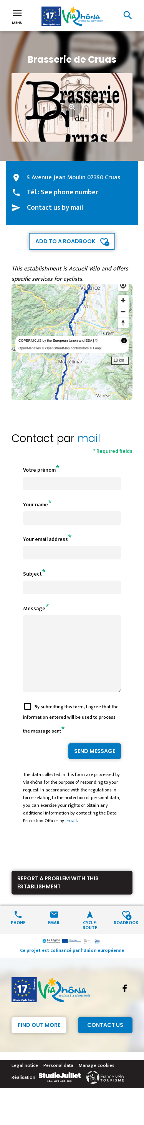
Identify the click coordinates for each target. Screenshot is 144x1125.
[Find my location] (123, 285)
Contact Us (105, 1039)
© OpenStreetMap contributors (65, 348)
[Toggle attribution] (124, 340)
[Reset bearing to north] (123, 322)
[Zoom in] (123, 300)
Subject (32, 573)
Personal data (58, 1079)
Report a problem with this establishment (58, 896)
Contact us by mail (55, 208)
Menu (17, 16)
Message (34, 608)
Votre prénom (39, 470)
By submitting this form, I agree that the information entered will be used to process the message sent (71, 733)
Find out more (39, 1039)
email (71, 834)
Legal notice (25, 1079)
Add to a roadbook (65, 241)
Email (54, 936)
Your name (35, 504)
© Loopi (95, 348)
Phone (18, 936)
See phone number (69, 192)
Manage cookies (96, 1079)
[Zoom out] (123, 311)
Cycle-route (90, 938)
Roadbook (126, 936)
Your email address (45, 539)
